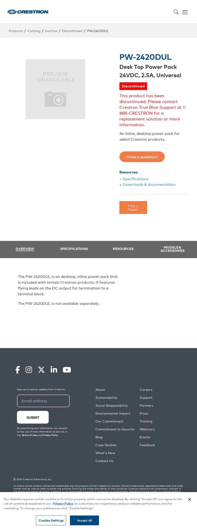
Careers (146, 390)
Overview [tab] (25, 249)
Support (146, 397)
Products (16, 30)
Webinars (147, 429)
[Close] (189, 499)
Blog (99, 437)
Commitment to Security (114, 429)
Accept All (84, 520)
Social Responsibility (111, 405)
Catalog (33, 30)
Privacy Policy (63, 503)
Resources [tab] (123, 248)
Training (146, 421)
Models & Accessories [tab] (172, 249)
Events (145, 437)
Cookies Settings (51, 520)
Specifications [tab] (74, 248)
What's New (105, 453)
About (100, 390)
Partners (146, 405)
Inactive (51, 30)
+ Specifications (133, 178)
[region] (98, 510)
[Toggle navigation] (185, 11)
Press (144, 413)
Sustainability (106, 397)
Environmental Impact (112, 413)
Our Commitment (109, 421)
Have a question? (142, 156)
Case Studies (105, 445)
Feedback (147, 445)
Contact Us (104, 461)
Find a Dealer (133, 207)
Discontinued (72, 30)
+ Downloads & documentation (147, 184)
